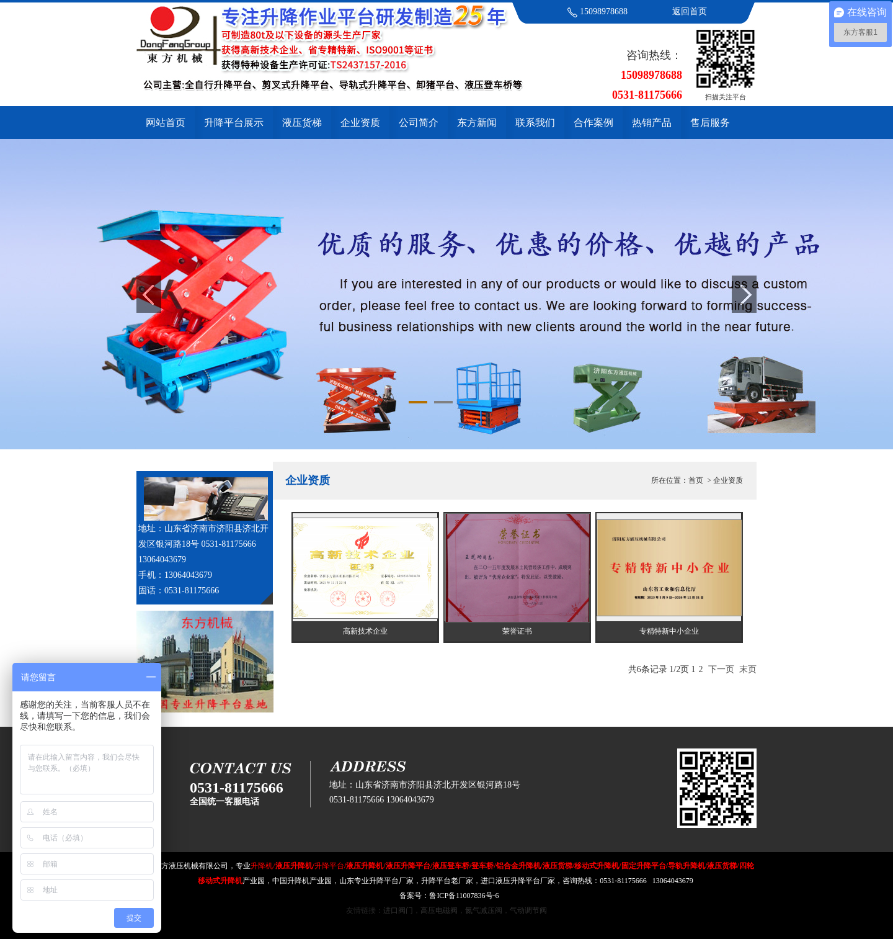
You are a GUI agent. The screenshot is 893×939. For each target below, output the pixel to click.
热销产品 (652, 122)
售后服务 (710, 122)
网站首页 (165, 122)
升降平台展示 (234, 122)
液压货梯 (302, 122)
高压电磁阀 (439, 910)
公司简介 (418, 122)
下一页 (721, 669)
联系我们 (535, 122)
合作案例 (593, 122)
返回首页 (689, 11)
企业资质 (360, 122)
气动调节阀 (528, 910)
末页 (748, 669)
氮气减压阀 (483, 910)
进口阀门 (398, 910)
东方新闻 (477, 122)
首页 (695, 480)
